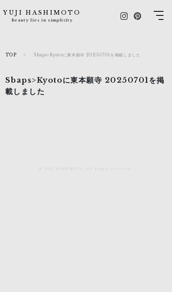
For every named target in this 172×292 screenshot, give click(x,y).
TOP (11, 55)
